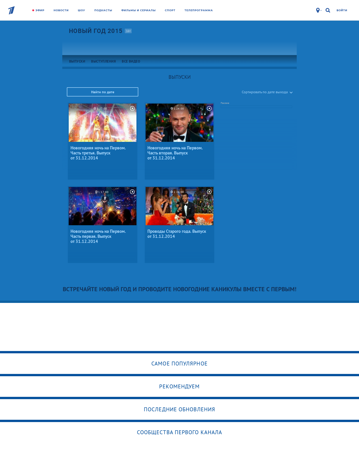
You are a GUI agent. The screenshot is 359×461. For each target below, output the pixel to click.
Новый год (95, 30)
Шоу (81, 10)
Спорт (170, 10)
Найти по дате (102, 92)
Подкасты (103, 10)
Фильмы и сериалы (138, 10)
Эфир (39, 10)
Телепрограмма (199, 10)
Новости (61, 10)
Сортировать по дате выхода (265, 92)
